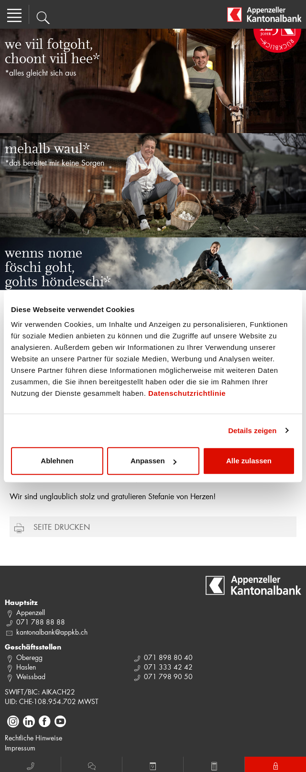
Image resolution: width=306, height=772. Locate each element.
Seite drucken (61, 527)
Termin (152, 765)
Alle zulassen (249, 461)
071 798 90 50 (168, 676)
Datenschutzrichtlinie (187, 393)
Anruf (30, 765)
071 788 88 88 (40, 622)
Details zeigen (252, 430)
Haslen (26, 666)
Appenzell (30, 612)
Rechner (214, 765)
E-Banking (276, 765)
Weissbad (30, 676)
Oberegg (29, 657)
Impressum (20, 747)
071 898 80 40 (168, 657)
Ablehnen (57, 461)
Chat (92, 765)
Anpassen (153, 461)
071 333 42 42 (168, 666)
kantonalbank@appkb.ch (51, 632)
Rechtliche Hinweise (33, 737)
